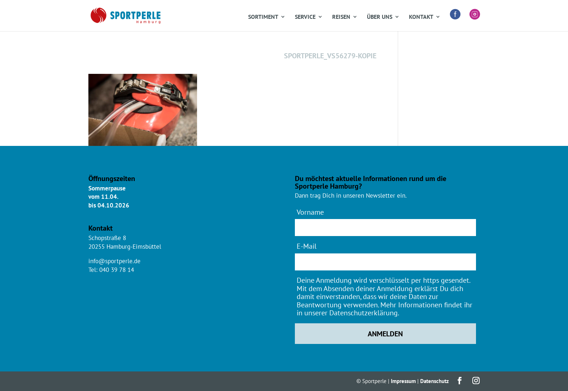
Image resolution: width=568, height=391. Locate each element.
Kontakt (421, 17)
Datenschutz (434, 381)
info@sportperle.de (114, 261)
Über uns (379, 17)
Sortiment (263, 17)
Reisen (341, 17)
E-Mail (307, 246)
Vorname (310, 212)
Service (305, 17)
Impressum (403, 381)
